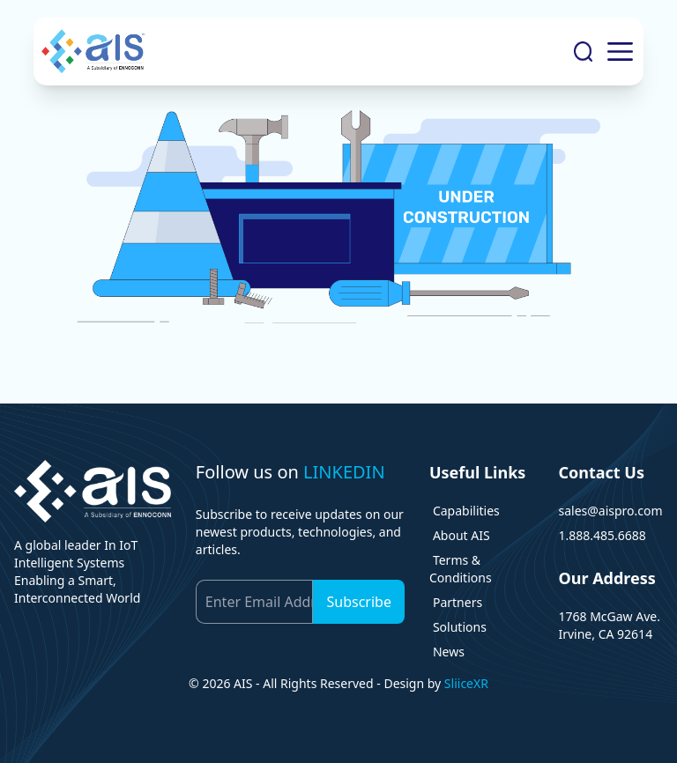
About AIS (461, 535)
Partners (457, 602)
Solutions (460, 627)
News (449, 651)
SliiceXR (466, 683)
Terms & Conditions (460, 569)
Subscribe (358, 601)
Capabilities (466, 510)
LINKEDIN (344, 472)
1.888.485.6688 (601, 535)
